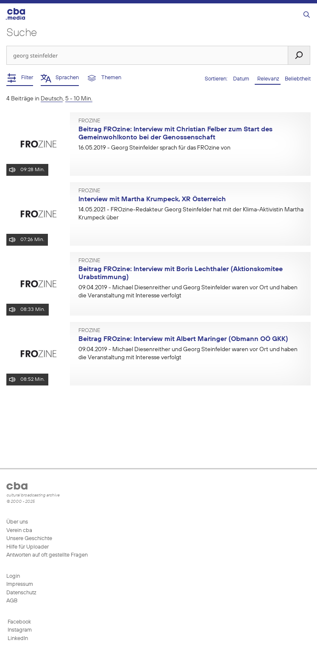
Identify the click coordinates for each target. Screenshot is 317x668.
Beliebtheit (298, 79)
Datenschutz (21, 593)
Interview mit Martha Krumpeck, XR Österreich (152, 199)
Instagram (19, 630)
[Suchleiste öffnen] (307, 15)
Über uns (17, 522)
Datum (241, 79)
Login (13, 576)
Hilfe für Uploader (27, 547)
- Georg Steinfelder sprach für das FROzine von (154, 148)
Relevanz (268, 79)
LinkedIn (17, 638)
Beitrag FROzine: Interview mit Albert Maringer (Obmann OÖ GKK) (183, 339)
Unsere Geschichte (29, 538)
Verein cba (19, 530)
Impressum (19, 584)
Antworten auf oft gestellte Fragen (47, 555)
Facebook (18, 622)
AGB (11, 601)
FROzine (89, 121)
